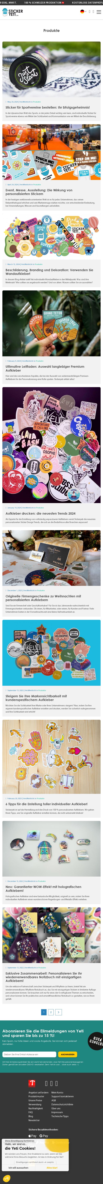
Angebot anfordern (38, 1092)
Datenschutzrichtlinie (62, 1104)
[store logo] (12, 12)
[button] (7, 1178)
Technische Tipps (60, 1116)
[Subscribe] (67, 1054)
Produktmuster (36, 1096)
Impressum (57, 1112)
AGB (54, 1100)
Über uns (56, 1108)
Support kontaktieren (63, 1096)
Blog (31, 1116)
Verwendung (35, 1104)
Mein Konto (57, 1092)
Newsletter (34, 1120)
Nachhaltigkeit (36, 1108)
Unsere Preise (35, 1100)
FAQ (31, 1112)
